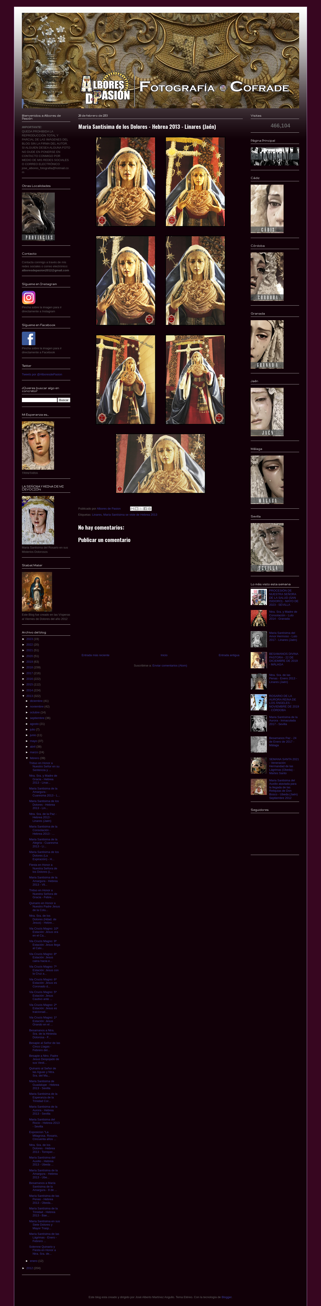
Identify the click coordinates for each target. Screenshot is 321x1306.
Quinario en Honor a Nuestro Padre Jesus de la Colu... (44, 906)
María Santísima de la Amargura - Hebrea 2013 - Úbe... (43, 1174)
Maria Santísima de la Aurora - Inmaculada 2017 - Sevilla (283, 720)
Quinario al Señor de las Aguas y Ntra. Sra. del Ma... (42, 1072)
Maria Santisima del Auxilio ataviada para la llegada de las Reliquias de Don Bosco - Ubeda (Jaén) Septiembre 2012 (283, 789)
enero (34, 1261)
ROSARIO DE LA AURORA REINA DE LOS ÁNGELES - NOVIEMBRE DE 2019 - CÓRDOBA (284, 703)
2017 (30, 673)
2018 (30, 667)
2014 (30, 690)
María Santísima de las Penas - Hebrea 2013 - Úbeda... (44, 1199)
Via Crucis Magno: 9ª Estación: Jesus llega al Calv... (44, 944)
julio (33, 729)
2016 (30, 678)
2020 (30, 656)
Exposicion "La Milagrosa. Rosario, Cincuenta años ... (43, 1135)
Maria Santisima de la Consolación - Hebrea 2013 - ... (43, 830)
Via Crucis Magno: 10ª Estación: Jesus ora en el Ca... (43, 932)
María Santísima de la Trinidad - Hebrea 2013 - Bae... (43, 1212)
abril (33, 746)
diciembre (37, 701)
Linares (97, 514)
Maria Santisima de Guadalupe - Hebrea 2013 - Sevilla (44, 1084)
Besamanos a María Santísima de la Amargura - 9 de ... (43, 1186)
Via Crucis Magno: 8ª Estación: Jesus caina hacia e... (43, 957)
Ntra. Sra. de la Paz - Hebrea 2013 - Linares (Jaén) (42, 817)
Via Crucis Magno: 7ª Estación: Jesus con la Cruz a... (44, 970)
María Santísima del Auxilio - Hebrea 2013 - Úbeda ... (42, 1161)
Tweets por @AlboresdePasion (42, 374)
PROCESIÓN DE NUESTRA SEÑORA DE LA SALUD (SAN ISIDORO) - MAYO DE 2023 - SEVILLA (283, 597)
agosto (35, 724)
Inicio (164, 655)
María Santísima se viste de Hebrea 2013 (130, 514)
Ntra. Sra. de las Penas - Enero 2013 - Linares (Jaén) (283, 678)
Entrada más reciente (96, 655)
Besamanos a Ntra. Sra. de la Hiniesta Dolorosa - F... (42, 1034)
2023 (30, 639)
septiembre (37, 718)
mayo (34, 741)
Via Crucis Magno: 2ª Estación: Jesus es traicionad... (43, 1008)
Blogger (227, 1297)
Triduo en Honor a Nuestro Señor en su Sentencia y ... (44, 766)
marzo (34, 752)
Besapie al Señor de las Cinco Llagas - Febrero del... (44, 1046)
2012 (30, 1268)
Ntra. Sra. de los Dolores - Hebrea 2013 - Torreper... (42, 1148)
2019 (30, 661)
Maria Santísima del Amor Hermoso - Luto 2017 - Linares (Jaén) (283, 636)
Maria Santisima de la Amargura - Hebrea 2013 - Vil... (43, 881)
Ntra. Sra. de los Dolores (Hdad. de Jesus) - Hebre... (42, 919)
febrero (35, 758)
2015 (30, 684)
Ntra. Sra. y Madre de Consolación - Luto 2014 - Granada (283, 615)
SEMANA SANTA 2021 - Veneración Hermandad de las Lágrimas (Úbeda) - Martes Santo (284, 766)
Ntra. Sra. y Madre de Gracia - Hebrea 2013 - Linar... (43, 779)
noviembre (37, 706)
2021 (30, 650)
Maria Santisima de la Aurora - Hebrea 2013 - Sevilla (43, 1110)
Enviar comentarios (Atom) (169, 665)
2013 (30, 696)
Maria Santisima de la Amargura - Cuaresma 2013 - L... (44, 792)
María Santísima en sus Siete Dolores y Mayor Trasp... (44, 1225)
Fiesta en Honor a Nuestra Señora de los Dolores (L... (43, 868)
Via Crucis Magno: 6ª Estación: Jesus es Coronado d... (43, 983)
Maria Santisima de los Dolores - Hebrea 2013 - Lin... (44, 804)
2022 (30, 644)
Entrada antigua (229, 655)
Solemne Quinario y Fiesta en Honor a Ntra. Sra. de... (42, 1250)
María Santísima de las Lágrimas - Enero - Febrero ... (44, 1237)
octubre (35, 712)
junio (33, 735)
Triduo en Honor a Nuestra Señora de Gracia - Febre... (43, 894)
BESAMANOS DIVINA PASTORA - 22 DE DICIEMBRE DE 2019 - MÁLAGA (283, 659)
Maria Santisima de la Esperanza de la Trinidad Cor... (43, 1097)
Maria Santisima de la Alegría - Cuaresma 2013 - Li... (43, 843)
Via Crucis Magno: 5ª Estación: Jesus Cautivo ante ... (43, 995)
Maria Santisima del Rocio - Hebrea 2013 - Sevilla (44, 1123)
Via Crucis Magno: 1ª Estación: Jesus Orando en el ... (43, 1021)
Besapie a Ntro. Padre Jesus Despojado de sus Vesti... (44, 1059)
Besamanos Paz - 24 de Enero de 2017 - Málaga (282, 741)
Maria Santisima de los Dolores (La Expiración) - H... (44, 855)
